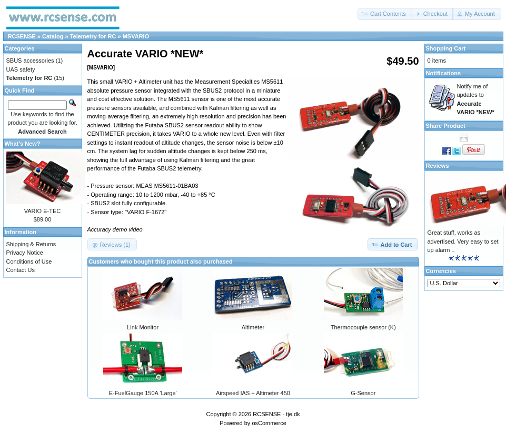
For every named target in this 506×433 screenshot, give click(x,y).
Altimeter (253, 327)
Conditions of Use (29, 261)
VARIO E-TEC (42, 211)
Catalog (52, 36)
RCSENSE (22, 36)
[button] (385, 14)
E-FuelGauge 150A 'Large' (143, 393)
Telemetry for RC (93, 36)
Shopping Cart (446, 48)
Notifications (443, 73)
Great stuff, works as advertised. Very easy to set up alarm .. (463, 241)
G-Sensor (363, 393)
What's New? (23, 143)
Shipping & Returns (31, 244)
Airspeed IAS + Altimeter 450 (253, 393)
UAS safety (20, 69)
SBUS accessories (30, 60)
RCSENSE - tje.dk (276, 414)
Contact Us (20, 270)
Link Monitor (142, 327)
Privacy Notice (24, 252)
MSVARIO (136, 36)
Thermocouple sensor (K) (363, 327)
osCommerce (269, 423)
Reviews (437, 166)
